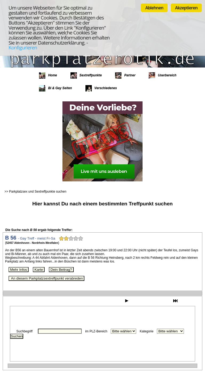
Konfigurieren (23, 47)
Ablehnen (154, 8)
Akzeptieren (186, 8)
